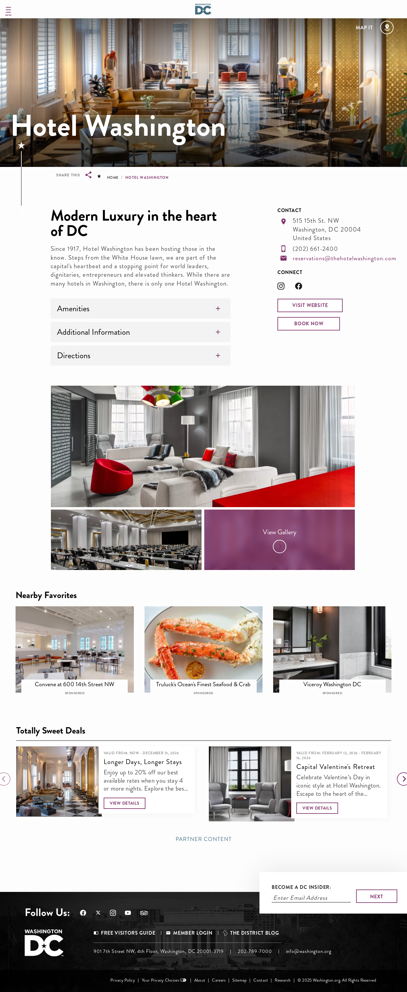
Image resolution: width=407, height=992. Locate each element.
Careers (219, 980)
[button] (310, 305)
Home (113, 177)
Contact (260, 980)
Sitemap (239, 980)
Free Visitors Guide (128, 932)
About (199, 980)
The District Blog (254, 932)
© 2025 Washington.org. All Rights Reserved (337, 980)
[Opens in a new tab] (286, 287)
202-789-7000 (255, 951)
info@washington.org (308, 951)
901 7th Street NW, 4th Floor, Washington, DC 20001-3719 (159, 951)
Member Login (192, 932)
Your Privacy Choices (160, 980)
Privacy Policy (122, 980)
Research (283, 980)
